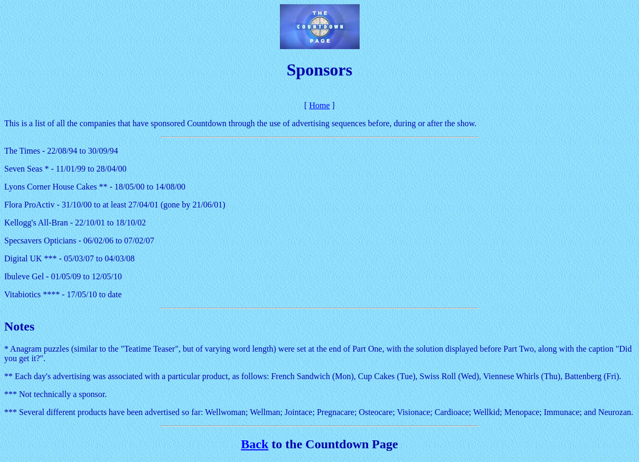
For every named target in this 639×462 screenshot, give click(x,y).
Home (319, 105)
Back (254, 444)
